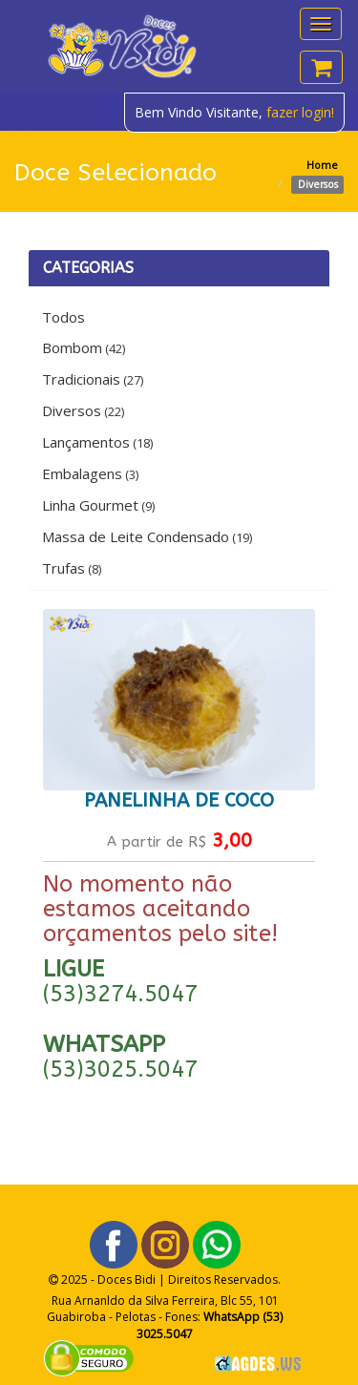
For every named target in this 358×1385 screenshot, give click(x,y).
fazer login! (300, 112)
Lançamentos (97, 441)
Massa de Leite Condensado (147, 536)
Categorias (88, 268)
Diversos (83, 410)
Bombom (83, 347)
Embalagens (90, 473)
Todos (63, 316)
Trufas (71, 567)
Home (322, 165)
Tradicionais (92, 378)
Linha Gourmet (98, 504)
